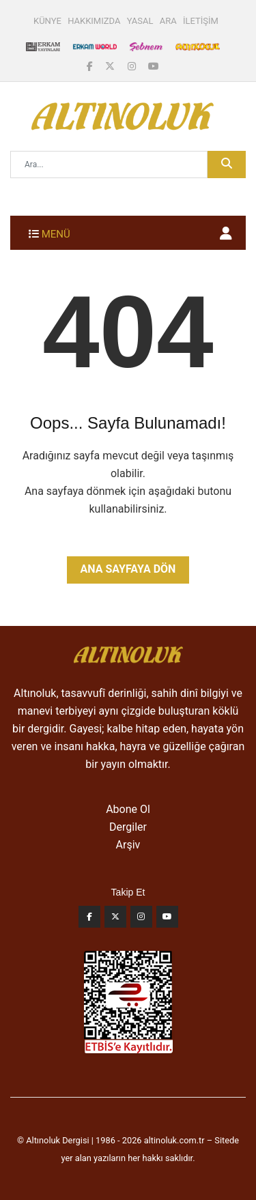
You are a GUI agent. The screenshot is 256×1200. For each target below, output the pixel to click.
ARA (168, 21)
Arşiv (128, 844)
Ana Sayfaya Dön (128, 568)
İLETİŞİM (200, 21)
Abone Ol (128, 809)
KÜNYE (47, 21)
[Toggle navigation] (49, 233)
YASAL (140, 21)
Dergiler (128, 826)
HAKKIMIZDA (94, 21)
